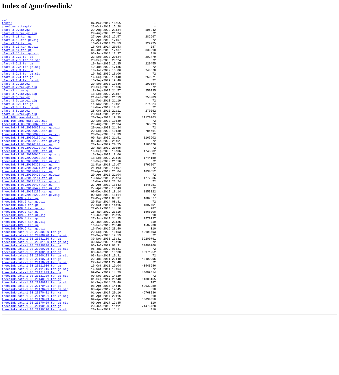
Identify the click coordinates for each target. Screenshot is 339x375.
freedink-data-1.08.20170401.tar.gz (31, 340)
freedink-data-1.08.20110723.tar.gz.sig (35, 311)
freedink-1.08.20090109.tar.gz (27, 162)
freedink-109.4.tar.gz (20, 259)
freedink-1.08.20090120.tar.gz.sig (30, 174)
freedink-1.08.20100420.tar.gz (27, 202)
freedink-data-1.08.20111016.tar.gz (31, 315)
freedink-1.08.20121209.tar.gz (27, 226)
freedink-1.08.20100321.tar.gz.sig (30, 198)
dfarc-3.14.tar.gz (17, 57)
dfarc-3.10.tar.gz (17, 40)
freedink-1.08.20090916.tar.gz (27, 178)
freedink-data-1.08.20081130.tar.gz (31, 283)
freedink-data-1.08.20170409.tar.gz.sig (35, 360)
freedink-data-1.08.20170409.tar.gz (31, 356)
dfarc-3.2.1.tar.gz (17, 65)
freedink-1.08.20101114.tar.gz (27, 210)
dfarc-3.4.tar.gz (16, 105)
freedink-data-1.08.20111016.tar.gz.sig (35, 319)
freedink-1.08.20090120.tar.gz (27, 170)
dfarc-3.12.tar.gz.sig (20, 53)
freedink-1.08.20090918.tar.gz (27, 186)
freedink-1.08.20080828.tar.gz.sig (30, 150)
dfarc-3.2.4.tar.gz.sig (21, 93)
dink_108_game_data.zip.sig (24, 141)
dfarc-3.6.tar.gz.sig (19, 117)
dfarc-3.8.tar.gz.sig (19, 133)
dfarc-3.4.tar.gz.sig (19, 109)
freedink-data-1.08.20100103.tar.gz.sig (35, 303)
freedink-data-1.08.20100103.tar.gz (31, 299)
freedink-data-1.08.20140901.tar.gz (31, 331)
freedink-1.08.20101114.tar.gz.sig (30, 214)
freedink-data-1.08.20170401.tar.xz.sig (35, 352)
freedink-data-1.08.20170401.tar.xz (31, 348)
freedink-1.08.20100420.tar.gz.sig (30, 206)
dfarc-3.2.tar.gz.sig (19, 101)
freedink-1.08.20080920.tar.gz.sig (30, 158)
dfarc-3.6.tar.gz (16, 113)
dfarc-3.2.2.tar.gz (17, 73)
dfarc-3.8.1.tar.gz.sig (21, 125)
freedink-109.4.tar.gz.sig (24, 263)
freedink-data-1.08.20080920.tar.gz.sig (35, 279)
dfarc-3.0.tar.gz (16, 32)
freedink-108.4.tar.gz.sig (24, 247)
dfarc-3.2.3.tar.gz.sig (21, 85)
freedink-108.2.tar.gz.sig (24, 238)
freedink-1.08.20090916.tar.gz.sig (30, 182)
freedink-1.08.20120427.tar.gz (27, 218)
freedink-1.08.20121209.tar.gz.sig (30, 230)
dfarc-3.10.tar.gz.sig (20, 44)
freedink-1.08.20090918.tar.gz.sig (30, 190)
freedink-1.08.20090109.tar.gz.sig (30, 166)
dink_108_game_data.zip (21, 137)
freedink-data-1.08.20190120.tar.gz (31, 364)
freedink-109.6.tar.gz (20, 267)
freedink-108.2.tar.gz (20, 234)
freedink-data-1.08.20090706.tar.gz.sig (35, 295)
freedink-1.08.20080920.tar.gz (27, 154)
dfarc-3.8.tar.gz (16, 129)
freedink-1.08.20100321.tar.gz (27, 194)
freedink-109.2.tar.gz (20, 251)
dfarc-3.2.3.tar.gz (17, 81)
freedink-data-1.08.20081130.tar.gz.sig (35, 287)
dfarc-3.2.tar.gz (16, 97)
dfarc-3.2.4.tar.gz (17, 89)
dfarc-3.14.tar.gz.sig (20, 61)
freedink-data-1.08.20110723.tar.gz (31, 307)
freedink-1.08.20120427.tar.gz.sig (30, 222)
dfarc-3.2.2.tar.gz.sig (21, 77)
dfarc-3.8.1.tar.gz (17, 121)
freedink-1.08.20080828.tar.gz (27, 145)
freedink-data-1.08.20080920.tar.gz (31, 275)
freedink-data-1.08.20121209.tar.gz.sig (35, 327)
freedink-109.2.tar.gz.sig (24, 255)
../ (4, 20)
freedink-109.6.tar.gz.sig (24, 271)
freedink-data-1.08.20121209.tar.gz (31, 323)
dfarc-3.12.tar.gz (17, 48)
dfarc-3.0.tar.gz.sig (19, 36)
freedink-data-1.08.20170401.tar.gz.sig (35, 344)
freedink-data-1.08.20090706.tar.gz (31, 291)
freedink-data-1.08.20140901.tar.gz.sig (35, 335)
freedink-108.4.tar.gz (20, 242)
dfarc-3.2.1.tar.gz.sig (21, 69)
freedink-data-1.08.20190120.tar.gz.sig (35, 368)
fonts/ (7, 24)
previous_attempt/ (17, 28)
